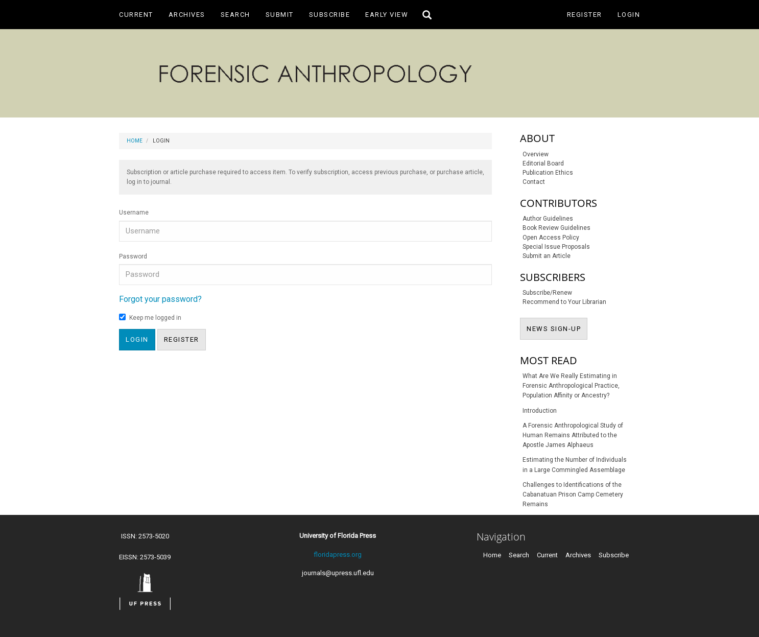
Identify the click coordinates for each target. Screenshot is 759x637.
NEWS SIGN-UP (557, 328)
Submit (280, 14)
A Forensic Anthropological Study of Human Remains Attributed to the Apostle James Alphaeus (573, 435)
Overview (536, 154)
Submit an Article (547, 255)
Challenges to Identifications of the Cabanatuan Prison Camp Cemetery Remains (573, 494)
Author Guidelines (548, 218)
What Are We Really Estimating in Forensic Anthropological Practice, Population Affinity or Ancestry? (571, 385)
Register (584, 14)
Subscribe (329, 14)
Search (235, 14)
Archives (187, 14)
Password (133, 256)
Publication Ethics (548, 172)
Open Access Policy (551, 237)
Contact (534, 181)
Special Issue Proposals (556, 246)
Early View (386, 14)
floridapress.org (338, 554)
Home (135, 141)
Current (136, 14)
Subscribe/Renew (547, 292)
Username (134, 212)
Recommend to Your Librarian (564, 301)
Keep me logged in (150, 317)
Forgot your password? (160, 299)
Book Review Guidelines (556, 227)
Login (629, 14)
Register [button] (181, 339)
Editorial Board (543, 163)
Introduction (540, 410)
